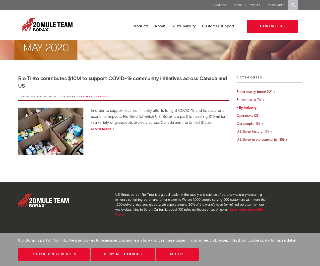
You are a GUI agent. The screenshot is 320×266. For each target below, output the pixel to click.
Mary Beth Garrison (92, 96)
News (238, 5)
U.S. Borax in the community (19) (262, 139)
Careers (219, 5)
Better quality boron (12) (256, 92)
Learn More (103, 129)
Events (255, 5)
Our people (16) (250, 124)
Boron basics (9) (250, 100)
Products (140, 26)
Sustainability (184, 26)
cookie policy (259, 240)
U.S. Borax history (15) (254, 131)
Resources (276, 5)
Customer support (218, 26)
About (160, 26)
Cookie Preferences (54, 254)
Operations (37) (250, 116)
